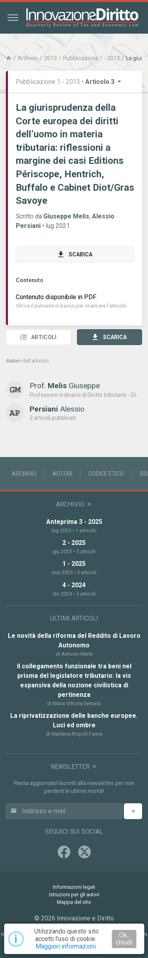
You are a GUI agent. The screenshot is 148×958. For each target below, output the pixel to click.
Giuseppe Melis (66, 216)
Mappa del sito (74, 902)
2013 (50, 58)
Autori (62, 473)
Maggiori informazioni (66, 946)
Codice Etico (106, 473)
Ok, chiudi (124, 939)
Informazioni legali (74, 887)
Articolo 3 (103, 81)
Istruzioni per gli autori (74, 894)
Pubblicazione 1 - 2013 (91, 58)
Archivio (28, 58)
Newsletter (74, 766)
